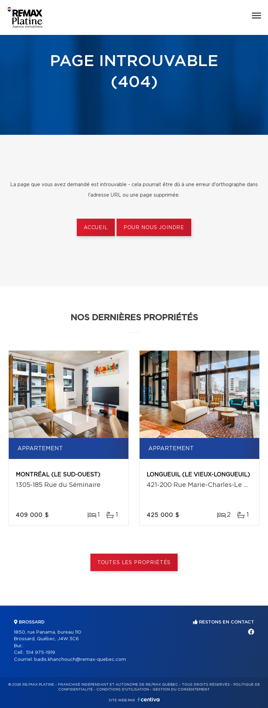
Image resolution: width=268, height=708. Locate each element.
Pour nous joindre (154, 227)
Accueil (96, 227)
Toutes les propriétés (134, 562)
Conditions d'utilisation (122, 689)
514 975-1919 (40, 652)
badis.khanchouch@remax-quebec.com (80, 659)
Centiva (148, 699)
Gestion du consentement (181, 689)
